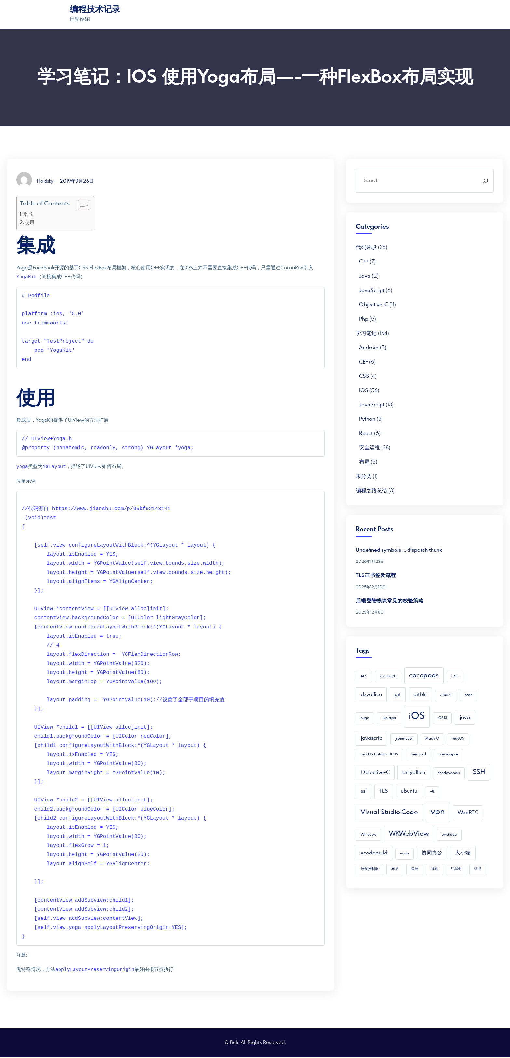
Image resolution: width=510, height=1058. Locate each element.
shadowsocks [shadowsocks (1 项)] (449, 773)
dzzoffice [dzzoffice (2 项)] (371, 694)
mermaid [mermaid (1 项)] (418, 754)
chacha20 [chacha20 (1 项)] (388, 676)
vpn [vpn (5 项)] (438, 812)
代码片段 (366, 247)
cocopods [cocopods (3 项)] (424, 675)
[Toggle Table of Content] (80, 205)
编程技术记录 (95, 10)
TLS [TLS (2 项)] (383, 791)
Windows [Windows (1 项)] (368, 835)
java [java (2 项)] (465, 717)
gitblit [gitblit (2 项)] (420, 694)
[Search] (485, 181)
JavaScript (371, 290)
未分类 (363, 476)
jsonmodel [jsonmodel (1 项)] (404, 739)
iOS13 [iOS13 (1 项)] (442, 718)
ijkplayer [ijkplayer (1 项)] (389, 718)
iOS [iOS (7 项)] (417, 716)
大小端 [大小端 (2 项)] (463, 853)
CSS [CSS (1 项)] (455, 676)
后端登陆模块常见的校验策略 (389, 601)
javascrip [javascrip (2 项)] (371, 738)
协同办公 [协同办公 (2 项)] (432, 853)
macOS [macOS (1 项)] (458, 739)
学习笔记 (366, 333)
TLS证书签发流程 (376, 575)
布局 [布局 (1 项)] (394, 869)
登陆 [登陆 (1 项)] (414, 869)
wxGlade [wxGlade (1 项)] (449, 835)
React (366, 433)
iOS (363, 390)
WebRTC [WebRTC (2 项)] (468, 812)
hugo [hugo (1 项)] (365, 718)
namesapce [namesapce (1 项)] (448, 754)
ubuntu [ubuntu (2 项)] (409, 791)
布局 (364, 462)
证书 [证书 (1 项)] (477, 869)
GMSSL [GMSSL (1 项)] (446, 695)
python (367, 419)
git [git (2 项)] (398, 694)
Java (364, 276)
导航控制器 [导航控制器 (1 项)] (370, 869)
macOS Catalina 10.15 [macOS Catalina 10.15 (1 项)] (379, 754)
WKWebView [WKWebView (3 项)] (409, 833)
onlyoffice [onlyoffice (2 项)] (413, 772)
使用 (29, 222)
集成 (28, 214)
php (363, 319)
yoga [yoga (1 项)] (404, 853)
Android (369, 347)
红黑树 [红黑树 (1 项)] (456, 869)
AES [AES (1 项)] (364, 676)
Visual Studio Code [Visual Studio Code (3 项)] (389, 812)
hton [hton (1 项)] (468, 695)
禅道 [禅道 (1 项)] (434, 869)
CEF (363, 362)
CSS (364, 376)
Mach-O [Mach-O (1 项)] (432, 739)
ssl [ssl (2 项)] (364, 791)
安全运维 (369, 448)
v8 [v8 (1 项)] (432, 792)
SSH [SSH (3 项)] (479, 772)
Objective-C (373, 305)
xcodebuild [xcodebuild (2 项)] (374, 853)
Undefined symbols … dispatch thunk (399, 550)
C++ (364, 262)
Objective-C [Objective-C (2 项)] (375, 772)
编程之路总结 (371, 491)
